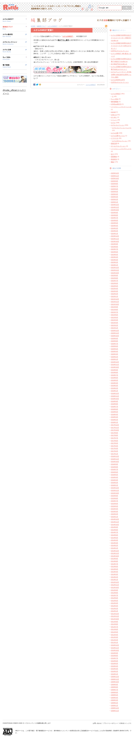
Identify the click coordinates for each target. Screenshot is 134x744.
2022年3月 (114, 291)
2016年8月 (114, 467)
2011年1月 (114, 642)
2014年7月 (114, 532)
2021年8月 (114, 309)
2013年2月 (114, 577)
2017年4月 (114, 446)
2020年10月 (115, 336)
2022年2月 (114, 294)
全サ (112, 154)
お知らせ (114, 114)
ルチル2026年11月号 (118, 80)
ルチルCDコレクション (119, 141)
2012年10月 (115, 587)
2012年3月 (114, 606)
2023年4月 (114, 257)
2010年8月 (114, 655)
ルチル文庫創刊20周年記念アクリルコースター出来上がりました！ (121, 45)
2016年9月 (114, 464)
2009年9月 (114, 684)
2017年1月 (114, 454)
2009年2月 (114, 703)
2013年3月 (114, 574)
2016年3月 (114, 480)
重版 (112, 162)
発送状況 (114, 159)
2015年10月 (115, 493)
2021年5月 (114, 317)
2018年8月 (114, 404)
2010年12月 (115, 645)
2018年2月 (114, 419)
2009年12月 (115, 676)
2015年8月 (114, 498)
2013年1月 (114, 579)
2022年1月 (114, 296)
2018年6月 (114, 409)
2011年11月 (115, 616)
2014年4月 (114, 540)
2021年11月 (115, 301)
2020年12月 (115, 330)
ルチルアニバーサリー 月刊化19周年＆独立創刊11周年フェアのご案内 (121, 74)
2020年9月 (114, 338)
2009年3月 (114, 700)
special (113, 112)
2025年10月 (115, 178)
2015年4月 (114, 509)
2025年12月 (115, 173)
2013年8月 (114, 561)
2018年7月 (114, 406)
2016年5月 (114, 474)
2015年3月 (114, 511)
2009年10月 (115, 682)
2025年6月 (114, 189)
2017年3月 (114, 448)
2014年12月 (115, 519)
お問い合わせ (97, 723)
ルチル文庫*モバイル (118, 135)
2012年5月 (114, 600)
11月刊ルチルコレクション (120, 82)
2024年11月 (115, 207)
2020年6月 (114, 346)
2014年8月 (114, 530)
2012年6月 (114, 598)
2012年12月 (115, 582)
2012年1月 (114, 611)
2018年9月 (114, 401)
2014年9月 (114, 527)
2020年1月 (114, 359)
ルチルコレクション (117, 125)
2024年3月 (114, 228)
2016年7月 (114, 469)
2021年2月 (114, 325)
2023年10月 (115, 241)
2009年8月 (114, 687)
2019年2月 (114, 388)
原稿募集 (114, 156)
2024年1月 (114, 233)
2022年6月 (114, 283)
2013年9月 (114, 558)
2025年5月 (114, 191)
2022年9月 (114, 275)
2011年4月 (114, 634)
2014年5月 (114, 537)
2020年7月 (114, 343)
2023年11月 (115, 239)
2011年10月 (115, 619)
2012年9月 (114, 590)
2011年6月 (114, 629)
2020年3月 (114, 354)
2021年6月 (114, 315)
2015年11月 (115, 490)
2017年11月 (115, 427)
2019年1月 (114, 391)
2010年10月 (115, 650)
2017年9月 (114, 433)
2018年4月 (114, 414)
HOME (33, 26)
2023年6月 (114, 252)
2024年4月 (114, 225)
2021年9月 (114, 307)
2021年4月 (114, 320)
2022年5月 (114, 286)
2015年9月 (114, 495)
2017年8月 (114, 435)
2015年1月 (114, 516)
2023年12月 (115, 236)
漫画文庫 (114, 143)
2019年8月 (114, 372)
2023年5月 (114, 254)
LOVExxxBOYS (116, 104)
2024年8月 (114, 215)
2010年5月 (114, 663)
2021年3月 (114, 322)
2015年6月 (114, 503)
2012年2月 (114, 608)
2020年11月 (115, 333)
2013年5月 (114, 569)
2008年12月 (115, 708)
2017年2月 (114, 451)
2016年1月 (114, 485)
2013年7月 (114, 564)
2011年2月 (114, 640)
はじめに (114, 117)
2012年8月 (114, 592)
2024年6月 (114, 220)
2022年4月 (114, 288)
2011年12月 (115, 613)
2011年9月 (114, 621)
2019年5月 (114, 380)
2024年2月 (114, 231)
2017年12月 (115, 425)
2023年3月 (114, 260)
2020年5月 (114, 349)
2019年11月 (115, 364)
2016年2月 (114, 482)
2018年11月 (115, 396)
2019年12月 (115, 362)
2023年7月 (114, 249)
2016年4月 (114, 477)
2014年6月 (114, 535)
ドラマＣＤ (114, 138)
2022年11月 (115, 270)
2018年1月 (114, 422)
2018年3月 (114, 417)
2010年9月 (114, 653)
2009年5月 (114, 695)
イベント (114, 120)
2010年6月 (114, 661)
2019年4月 (114, 383)
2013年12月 (115, 551)
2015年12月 (115, 488)
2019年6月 (114, 377)
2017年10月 (115, 430)
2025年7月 (114, 186)
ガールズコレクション (118, 146)
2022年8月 (114, 278)
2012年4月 (114, 603)
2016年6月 (114, 472)
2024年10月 (115, 210)
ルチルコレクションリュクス (121, 128)
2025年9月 (114, 181)
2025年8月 (114, 183)
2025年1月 (114, 202)
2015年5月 (114, 506)
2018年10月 (115, 398)
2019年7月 (114, 375)
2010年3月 (114, 668)
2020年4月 (114, 351)
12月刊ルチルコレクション (120, 51)
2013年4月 (114, 571)
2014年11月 (115, 522)
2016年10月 (115, 461)
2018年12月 (115, 393)
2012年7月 (114, 595)
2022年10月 (115, 273)
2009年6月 (114, 692)
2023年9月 (114, 244)
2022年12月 (115, 267)
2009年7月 (114, 689)
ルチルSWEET (52, 26)
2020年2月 (114, 357)
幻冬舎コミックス (125, 723)
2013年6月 (114, 566)
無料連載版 (114, 101)
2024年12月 (115, 204)
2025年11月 (115, 176)
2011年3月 (114, 637)
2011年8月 (114, 624)
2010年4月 (114, 666)
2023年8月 (114, 246)
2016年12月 (115, 456)
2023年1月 (114, 265)
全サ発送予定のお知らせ (119, 64)
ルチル (113, 122)
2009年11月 (115, 679)
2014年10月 (115, 524)
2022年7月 (114, 280)
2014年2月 (114, 545)
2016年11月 (115, 459)
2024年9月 (114, 212)
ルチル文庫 (114, 133)
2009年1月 (114, 705)
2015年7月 (114, 501)
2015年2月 (114, 514)
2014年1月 (114, 548)
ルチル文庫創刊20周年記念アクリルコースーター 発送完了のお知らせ (121, 37)
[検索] (109, 7)
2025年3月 (114, 197)
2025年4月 (114, 194)
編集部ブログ (41, 26)
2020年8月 (114, 341)
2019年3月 (114, 385)
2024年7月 (114, 218)
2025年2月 (114, 199)
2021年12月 (115, 299)
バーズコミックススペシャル (121, 107)
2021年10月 (115, 304)
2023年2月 (114, 262)
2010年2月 (114, 671)
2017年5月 (114, 443)
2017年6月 (114, 440)
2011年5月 (114, 632)
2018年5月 (114, 412)
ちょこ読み (114, 99)
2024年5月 (114, 223)
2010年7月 (114, 658)
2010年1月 (114, 674)
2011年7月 (114, 627)
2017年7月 (114, 438)
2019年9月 (114, 370)
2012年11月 (115, 585)
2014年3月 (114, 543)
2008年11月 (115, 710)
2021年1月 (114, 328)
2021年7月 (114, 312)
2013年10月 (115, 556)
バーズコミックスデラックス (121, 149)
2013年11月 (115, 553)
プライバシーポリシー (110, 723)
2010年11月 (115, 648)
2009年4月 (114, 697)
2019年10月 (115, 367)
